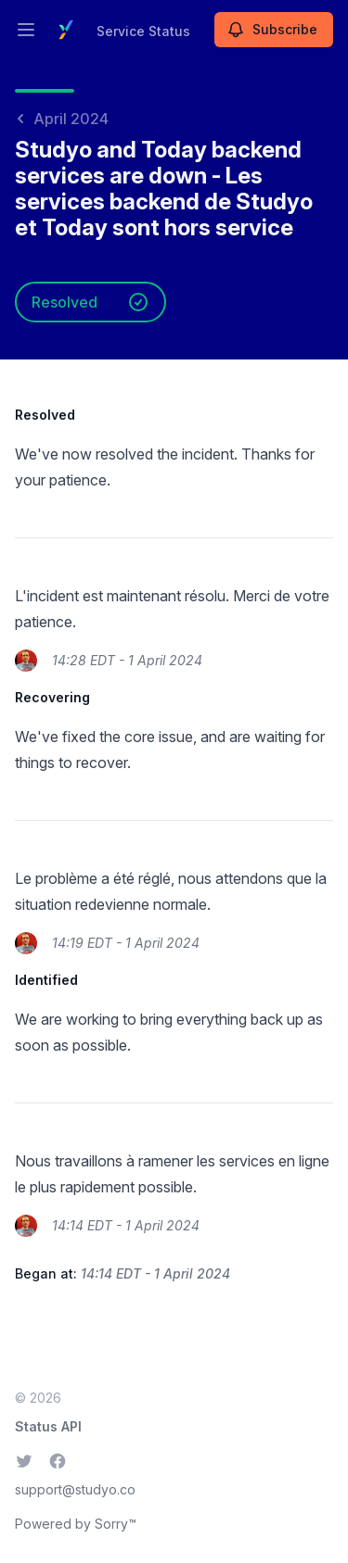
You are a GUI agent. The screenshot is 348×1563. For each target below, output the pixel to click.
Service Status (143, 31)
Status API (48, 1426)
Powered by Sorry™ (75, 1523)
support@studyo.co (75, 1489)
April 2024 (62, 118)
